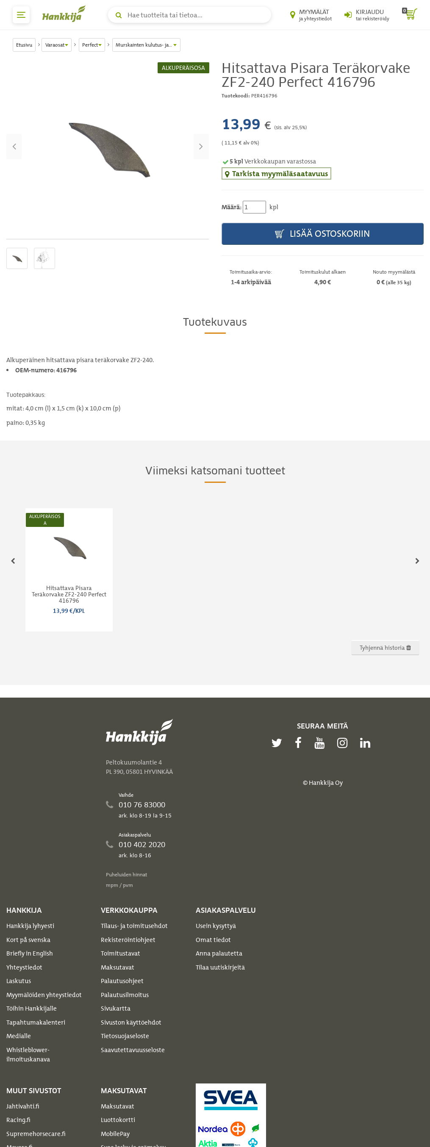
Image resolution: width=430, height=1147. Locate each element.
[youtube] (321, 743)
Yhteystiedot (24, 967)
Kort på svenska (28, 940)
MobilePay (115, 1134)
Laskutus (18, 981)
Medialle (18, 1036)
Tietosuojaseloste (125, 1036)
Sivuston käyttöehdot (131, 1022)
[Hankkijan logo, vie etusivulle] (65, 13)
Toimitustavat (120, 953)
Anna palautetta (219, 953)
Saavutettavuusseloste (133, 1050)
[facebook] (300, 743)
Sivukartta (115, 1008)
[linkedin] (367, 743)
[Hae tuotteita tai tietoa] (189, 15)
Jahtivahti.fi (22, 1106)
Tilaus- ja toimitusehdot (134, 926)
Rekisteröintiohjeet (128, 940)
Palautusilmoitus (125, 995)
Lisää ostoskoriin (322, 234)
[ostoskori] (409, 14)
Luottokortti (118, 1120)
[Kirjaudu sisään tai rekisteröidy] (366, 14)
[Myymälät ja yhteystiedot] (311, 14)
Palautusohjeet (122, 981)
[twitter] (278, 743)
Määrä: (231, 207)
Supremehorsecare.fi (36, 1134)
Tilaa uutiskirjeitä (220, 967)
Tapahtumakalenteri (35, 1022)
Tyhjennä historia (385, 647)
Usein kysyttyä (216, 926)
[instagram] (344, 743)
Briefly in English (29, 953)
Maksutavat (117, 967)
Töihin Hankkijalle (31, 1008)
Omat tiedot (213, 940)
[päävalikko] (21, 14)
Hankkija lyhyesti (30, 926)
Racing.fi (18, 1120)
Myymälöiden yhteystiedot (44, 995)
